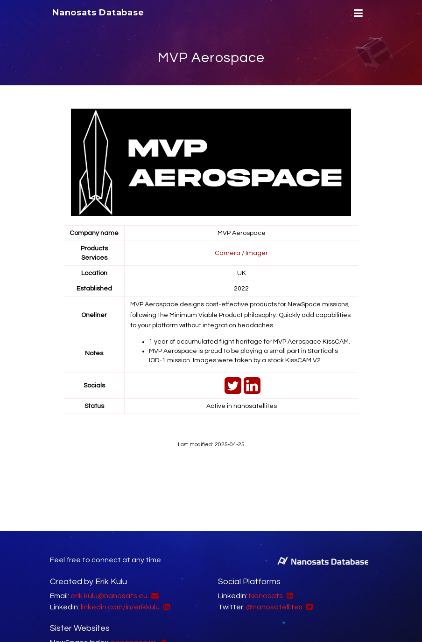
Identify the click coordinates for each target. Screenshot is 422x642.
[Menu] (357, 13)
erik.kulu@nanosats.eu (109, 596)
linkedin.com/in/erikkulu (120, 607)
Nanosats (266, 596)
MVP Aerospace (211, 57)
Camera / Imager (241, 253)
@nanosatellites (274, 607)
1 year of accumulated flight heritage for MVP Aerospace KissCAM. (249, 341)
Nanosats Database (98, 12)
